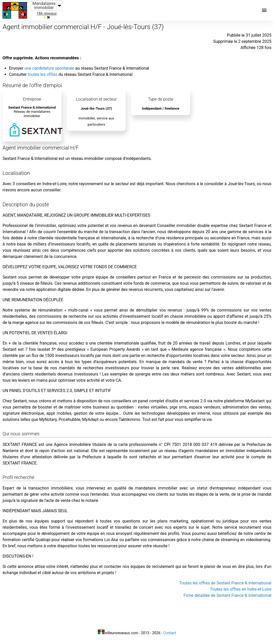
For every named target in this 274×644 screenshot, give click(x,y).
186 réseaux (47, 13)
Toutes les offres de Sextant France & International (225, 583)
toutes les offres (42, 74)
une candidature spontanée (49, 68)
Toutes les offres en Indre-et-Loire (240, 589)
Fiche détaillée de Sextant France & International (227, 595)
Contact (169, 633)
